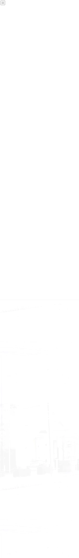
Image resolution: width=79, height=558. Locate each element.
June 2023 (11, 485)
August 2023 (12, 480)
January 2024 (13, 463)
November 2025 (13, 421)
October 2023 (13, 472)
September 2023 (14, 476)
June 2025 (11, 434)
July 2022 (11, 523)
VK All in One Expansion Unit (54, 554)
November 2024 (13, 446)
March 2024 (12, 459)
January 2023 (13, 498)
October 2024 (13, 451)
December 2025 (13, 416)
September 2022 (14, 515)
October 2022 (13, 510)
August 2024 (12, 455)
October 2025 (13, 425)
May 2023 (11, 489)
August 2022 (12, 519)
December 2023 (13, 468)
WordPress (26, 554)
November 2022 (13, 506)
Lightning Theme (39, 554)
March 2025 (12, 442)
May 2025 (11, 438)
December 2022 (13, 502)
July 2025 (11, 429)
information (12, 404)
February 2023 (13, 493)
